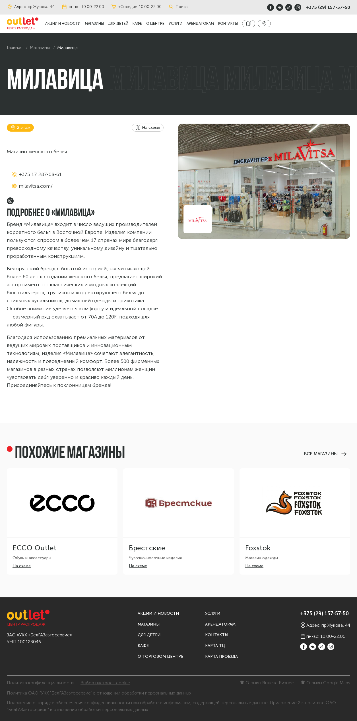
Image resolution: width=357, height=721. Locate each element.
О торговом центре (160, 656)
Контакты (228, 23)
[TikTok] (288, 7)
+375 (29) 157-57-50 (328, 7)
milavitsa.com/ (36, 186)
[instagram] (297, 7)
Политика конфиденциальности (40, 682)
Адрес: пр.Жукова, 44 (31, 7)
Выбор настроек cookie (105, 682)
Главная (14, 47)
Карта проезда (221, 656)
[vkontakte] (279, 7)
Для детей (118, 23)
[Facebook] (270, 7)
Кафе (137, 23)
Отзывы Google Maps (325, 682)
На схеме (22, 565)
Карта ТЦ (215, 645)
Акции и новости (63, 23)
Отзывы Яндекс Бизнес (267, 682)
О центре (155, 23)
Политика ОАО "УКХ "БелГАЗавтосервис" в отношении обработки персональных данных (99, 693)
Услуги (175, 23)
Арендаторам (200, 23)
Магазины (94, 23)
